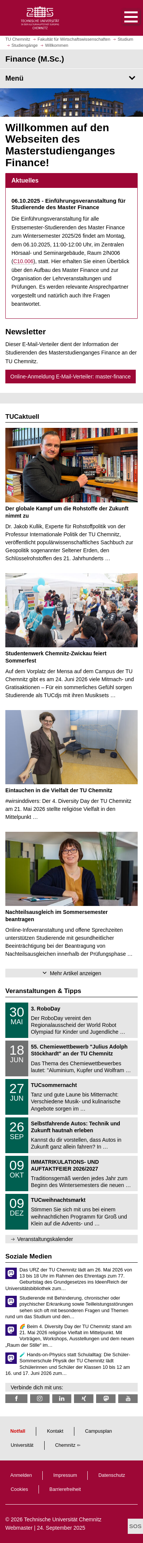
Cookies (19, 1489)
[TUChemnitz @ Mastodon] (106, 1398)
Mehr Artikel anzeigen (75, 973)
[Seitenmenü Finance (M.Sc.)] (71, 78)
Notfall (17, 1431)
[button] (123, 18)
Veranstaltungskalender (45, 1239)
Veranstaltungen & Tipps (43, 991)
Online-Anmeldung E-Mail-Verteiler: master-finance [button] (70, 376)
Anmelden (21, 1475)
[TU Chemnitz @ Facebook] (16, 1398)
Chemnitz (65, 1445)
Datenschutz (111, 1475)
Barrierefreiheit (65, 1489)
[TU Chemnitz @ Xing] (83, 1398)
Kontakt (55, 1431)
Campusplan (98, 1431)
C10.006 (23, 261)
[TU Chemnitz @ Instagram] (40, 1398)
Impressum (65, 1475)
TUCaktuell (22, 416)
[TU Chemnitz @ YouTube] (128, 1398)
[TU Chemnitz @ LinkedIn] (62, 1398)
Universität (22, 1445)
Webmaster (18, 1528)
